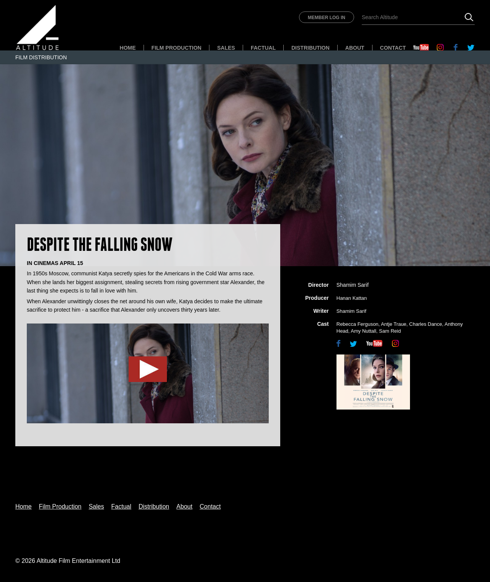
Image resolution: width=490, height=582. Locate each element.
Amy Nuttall (363, 331)
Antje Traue (394, 324)
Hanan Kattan (351, 298)
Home (128, 48)
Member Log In (326, 17)
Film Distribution (41, 57)
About (354, 48)
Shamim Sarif (352, 285)
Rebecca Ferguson (357, 324)
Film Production (177, 48)
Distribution (310, 48)
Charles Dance (425, 324)
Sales (226, 48)
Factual (263, 48)
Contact (393, 48)
